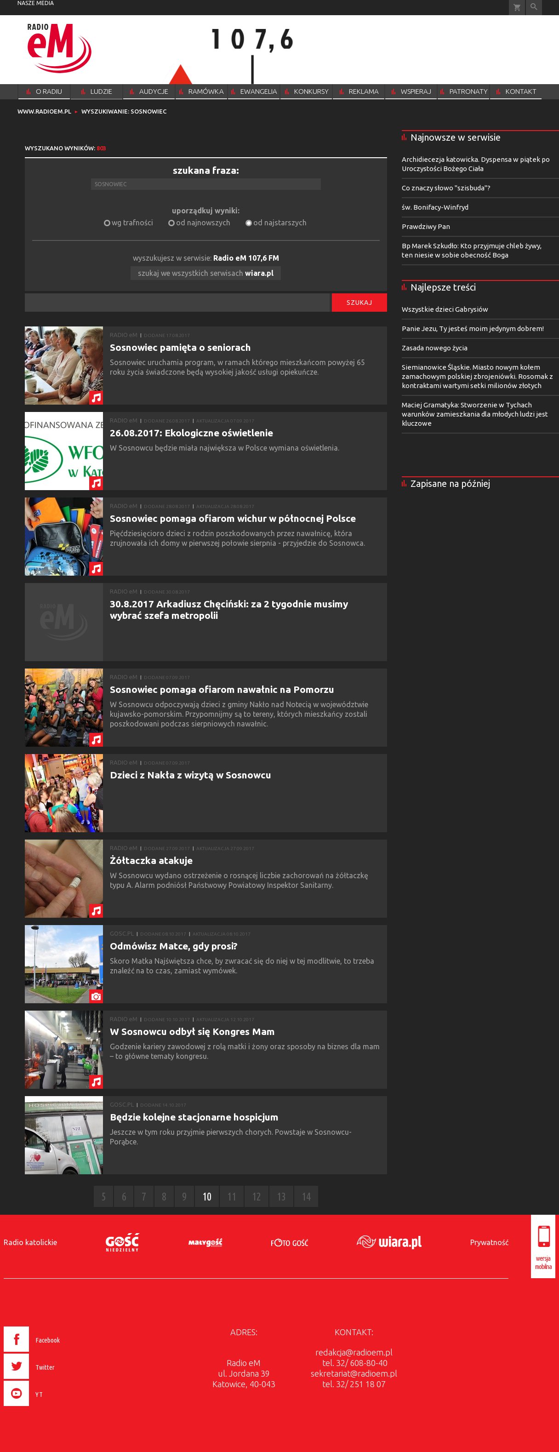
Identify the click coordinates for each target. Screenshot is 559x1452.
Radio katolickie (30, 1242)
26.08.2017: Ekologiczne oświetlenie (191, 432)
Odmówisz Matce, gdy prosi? (174, 945)
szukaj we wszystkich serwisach (206, 273)
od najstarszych (280, 222)
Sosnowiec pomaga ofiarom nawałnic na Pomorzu (222, 689)
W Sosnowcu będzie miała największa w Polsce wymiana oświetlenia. (225, 448)
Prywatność (489, 1242)
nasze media (35, 3)
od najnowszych (203, 222)
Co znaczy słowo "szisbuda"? (446, 188)
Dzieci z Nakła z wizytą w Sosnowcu (190, 774)
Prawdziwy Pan (426, 226)
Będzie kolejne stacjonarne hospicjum (194, 1116)
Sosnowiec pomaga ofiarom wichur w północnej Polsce (233, 518)
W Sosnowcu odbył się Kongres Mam (192, 1031)
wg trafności (132, 222)
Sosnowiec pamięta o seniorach (180, 347)
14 (306, 1196)
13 (281, 1196)
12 (256, 1196)
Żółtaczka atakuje (151, 860)
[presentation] (51, 1407)
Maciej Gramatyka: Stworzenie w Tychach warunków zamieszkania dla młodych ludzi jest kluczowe (475, 414)
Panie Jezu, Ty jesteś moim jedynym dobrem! (473, 328)
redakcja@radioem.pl (354, 1352)
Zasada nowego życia (435, 348)
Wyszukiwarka (534, 7)
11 (231, 1196)
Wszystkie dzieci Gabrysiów (445, 309)
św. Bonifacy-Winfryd (435, 207)
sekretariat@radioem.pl (354, 1373)
